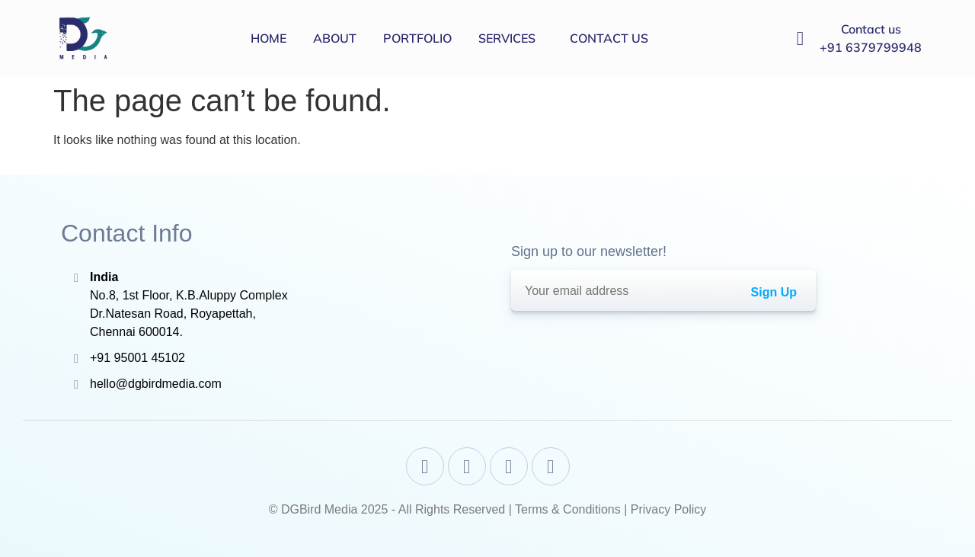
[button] (511, 38)
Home (268, 38)
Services (506, 38)
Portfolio (417, 38)
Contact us (609, 38)
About (334, 38)
